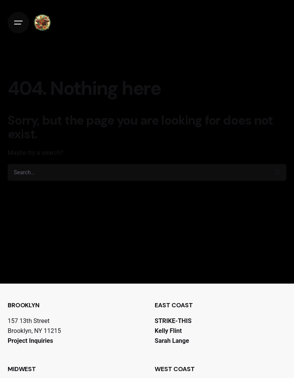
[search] (278, 172)
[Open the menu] (18, 22)
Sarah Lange (172, 340)
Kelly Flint (168, 330)
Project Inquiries (30, 340)
